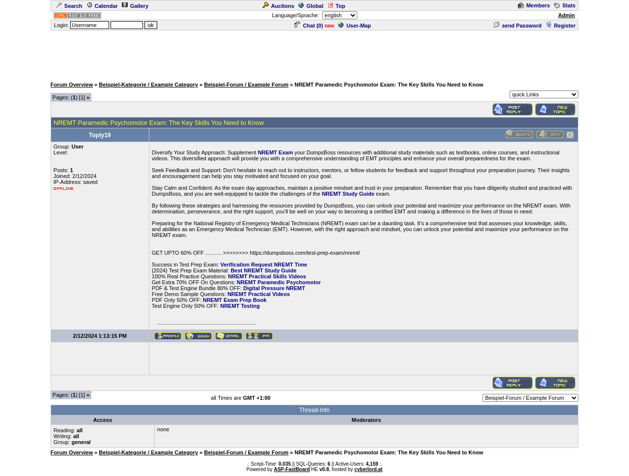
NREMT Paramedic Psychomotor (279, 282)
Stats (564, 5)
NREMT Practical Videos (259, 294)
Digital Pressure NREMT (274, 288)
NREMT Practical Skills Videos (267, 276)
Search (69, 6)
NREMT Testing (239, 306)
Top (336, 6)
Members (534, 5)
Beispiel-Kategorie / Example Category (148, 85)
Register (560, 26)
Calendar (102, 6)
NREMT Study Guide (348, 194)
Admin (566, 15)
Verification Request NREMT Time (264, 265)
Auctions (278, 6)
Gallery (135, 6)
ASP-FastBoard (292, 469)
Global (310, 6)
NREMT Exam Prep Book (235, 300)
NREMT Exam (275, 152)
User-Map (354, 26)
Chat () (308, 26)
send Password (517, 26)
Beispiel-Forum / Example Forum (246, 85)
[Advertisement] (314, 53)
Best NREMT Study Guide (263, 270)
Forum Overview (72, 85)
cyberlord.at (368, 469)
